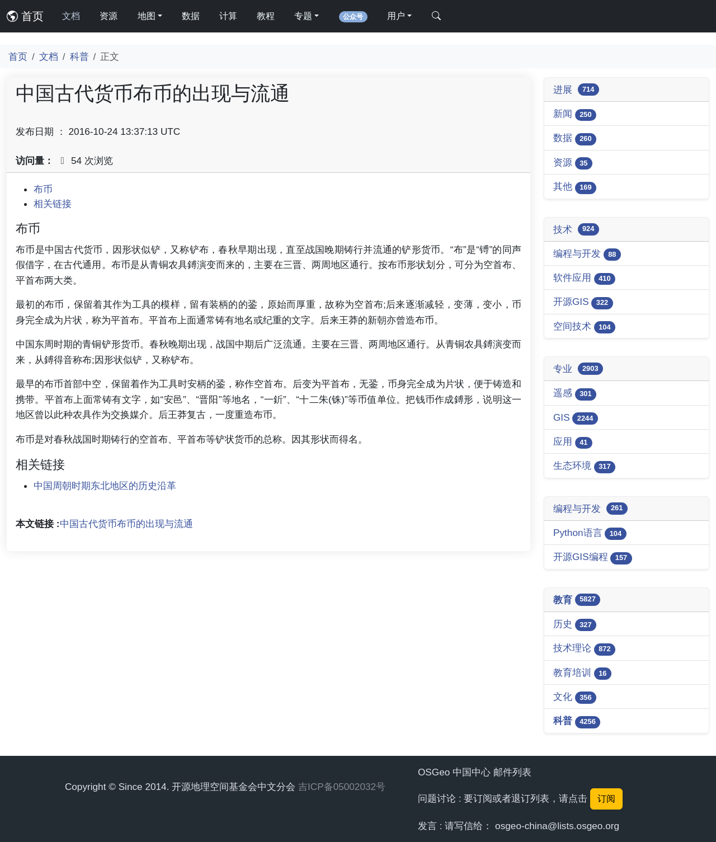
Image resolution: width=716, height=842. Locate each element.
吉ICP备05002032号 (341, 786)
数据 (191, 16)
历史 (574, 624)
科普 (79, 56)
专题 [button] (303, 16)
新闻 (574, 114)
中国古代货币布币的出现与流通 (126, 523)
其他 (574, 187)
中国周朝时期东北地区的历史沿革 (105, 485)
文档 (71, 16)
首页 (25, 16)
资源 (108, 16)
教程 (266, 16)
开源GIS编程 (592, 557)
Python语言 (589, 533)
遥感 (574, 393)
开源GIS (583, 302)
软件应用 (584, 278)
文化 (574, 697)
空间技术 (584, 327)
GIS (575, 418)
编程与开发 (587, 254)
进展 (576, 89)
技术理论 (584, 648)
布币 (43, 189)
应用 (572, 442)
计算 (228, 16)
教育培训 (582, 673)
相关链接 (53, 203)
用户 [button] (396, 16)
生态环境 (584, 466)
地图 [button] (147, 16)
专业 (578, 369)
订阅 (606, 798)
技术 (576, 229)
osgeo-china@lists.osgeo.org (557, 825)
